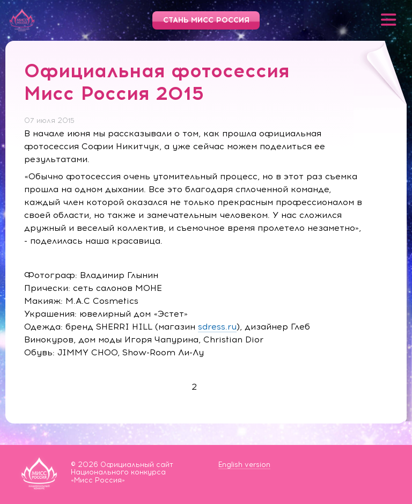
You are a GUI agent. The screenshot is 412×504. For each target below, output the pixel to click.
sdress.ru (217, 327)
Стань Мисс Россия (206, 20)
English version (244, 465)
